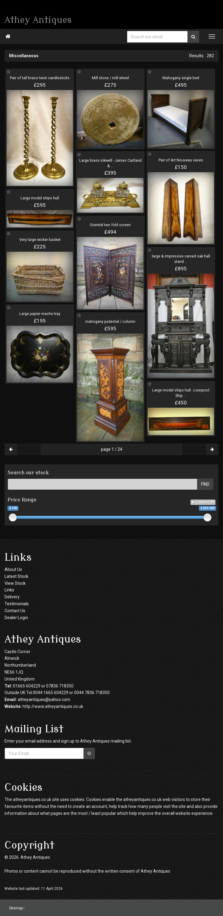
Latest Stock (16, 576)
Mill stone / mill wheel (110, 78)
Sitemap (16, 908)
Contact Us (15, 610)
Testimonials (17, 603)
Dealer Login (16, 617)
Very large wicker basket (40, 239)
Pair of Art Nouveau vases (181, 160)
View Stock (15, 583)
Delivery (12, 596)
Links (9, 589)
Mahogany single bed (180, 78)
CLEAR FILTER (203, 502)
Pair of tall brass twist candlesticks (40, 78)
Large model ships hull (39, 198)
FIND (205, 484)
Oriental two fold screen (110, 225)
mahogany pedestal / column (110, 321)
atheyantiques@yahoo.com (44, 699)
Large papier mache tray (39, 313)
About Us (13, 569)
